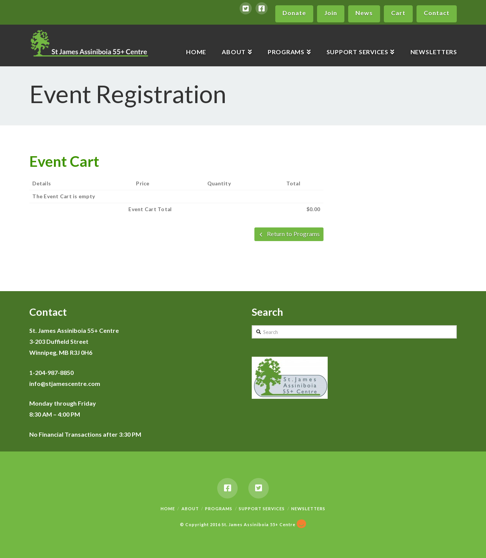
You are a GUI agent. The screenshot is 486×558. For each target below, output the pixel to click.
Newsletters (308, 508)
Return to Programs (289, 234)
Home (168, 508)
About (190, 508)
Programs (218, 508)
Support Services (262, 508)
